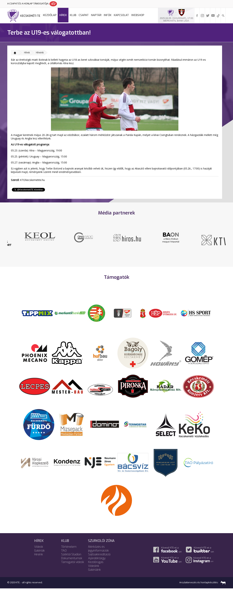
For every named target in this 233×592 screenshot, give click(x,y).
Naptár (96, 15)
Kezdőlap (49, 15)
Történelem (68, 550)
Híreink (40, 52)
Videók (38, 550)
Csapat (84, 15)
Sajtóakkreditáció (99, 558)
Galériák (39, 554)
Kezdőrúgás (95, 565)
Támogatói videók (72, 565)
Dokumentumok (71, 562)
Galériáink (94, 573)
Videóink (93, 569)
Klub (73, 15)
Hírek (63, 15)
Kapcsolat (121, 15)
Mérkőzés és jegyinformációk (98, 552)
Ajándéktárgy (97, 562)
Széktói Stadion (71, 558)
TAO (64, 554)
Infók (107, 15)
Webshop (137, 15)
